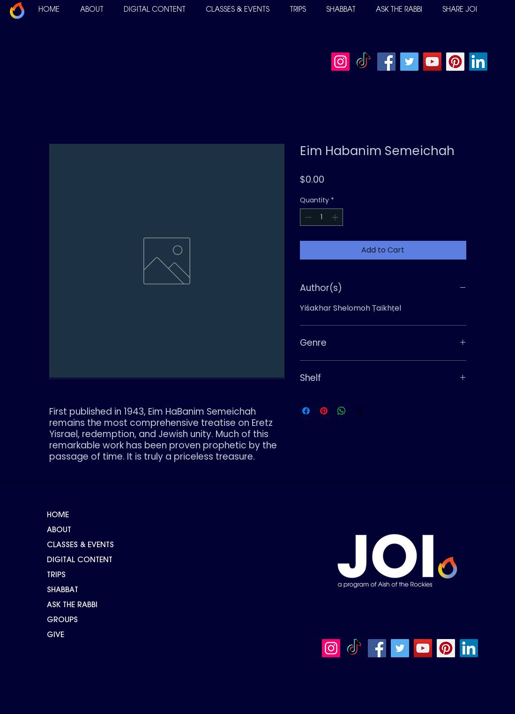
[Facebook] (386, 61)
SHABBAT (62, 590)
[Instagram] (340, 61)
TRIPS (56, 575)
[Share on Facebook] (306, 410)
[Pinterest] (455, 61)
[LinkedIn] (478, 61)
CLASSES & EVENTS (80, 545)
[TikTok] (363, 61)
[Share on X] (359, 410)
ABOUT (59, 530)
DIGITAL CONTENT (79, 560)
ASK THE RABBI (72, 605)
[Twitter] (409, 61)
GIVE (55, 635)
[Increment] (336, 217)
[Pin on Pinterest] (323, 410)
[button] (92, 10)
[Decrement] (307, 217)
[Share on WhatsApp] (341, 410)
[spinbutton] (321, 217)
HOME (58, 515)
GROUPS (62, 620)
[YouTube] (432, 61)
